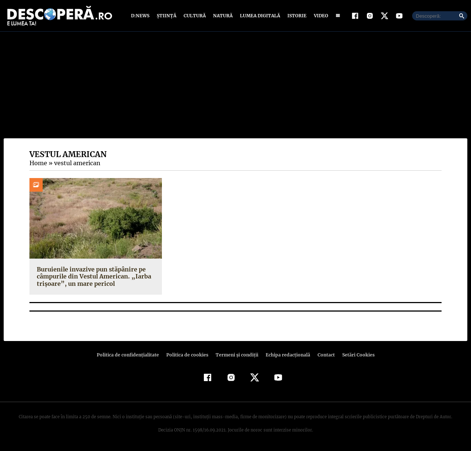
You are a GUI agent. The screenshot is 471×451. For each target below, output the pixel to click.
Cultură (194, 15)
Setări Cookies (354, 355)
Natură (222, 15)
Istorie (295, 15)
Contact (323, 355)
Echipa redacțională (285, 355)
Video (319, 15)
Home (37, 163)
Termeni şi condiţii (235, 355)
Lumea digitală (259, 15)
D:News (141, 15)
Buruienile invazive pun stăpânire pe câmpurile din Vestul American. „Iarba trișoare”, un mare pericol (91, 276)
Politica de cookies (188, 355)
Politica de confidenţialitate (131, 355)
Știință (166, 15)
